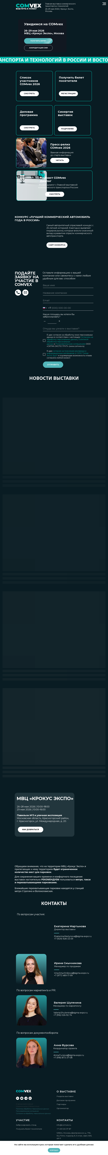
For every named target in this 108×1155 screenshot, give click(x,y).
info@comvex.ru (64, 1125)
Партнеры (61, 1104)
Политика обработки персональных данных (32, 1109)
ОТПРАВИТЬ (53, 365)
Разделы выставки (65, 1096)
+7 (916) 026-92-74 (63, 1015)
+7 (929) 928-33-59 (63, 939)
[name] (68, 285)
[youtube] (21, 1098)
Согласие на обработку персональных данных (33, 1113)
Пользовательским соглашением (71, 344)
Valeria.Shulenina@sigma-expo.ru (71, 1012)
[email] (68, 300)
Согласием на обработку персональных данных (70, 338)
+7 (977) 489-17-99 (63, 975)
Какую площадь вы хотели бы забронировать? (58, 315)
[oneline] (68, 328)
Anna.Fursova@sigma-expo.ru (69, 1055)
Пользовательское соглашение (27, 1111)
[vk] (17, 1098)
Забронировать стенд (26, 1125)
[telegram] (26, 1098)
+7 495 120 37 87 (64, 1129)
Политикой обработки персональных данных (67, 341)
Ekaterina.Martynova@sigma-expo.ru (73, 936)
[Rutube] (30, 1098)
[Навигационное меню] (104, 4)
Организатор (63, 1108)
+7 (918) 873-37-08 (63, 1057)
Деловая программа (66, 1100)
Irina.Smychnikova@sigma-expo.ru (71, 973)
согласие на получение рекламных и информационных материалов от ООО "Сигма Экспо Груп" (67, 353)
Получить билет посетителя (29, 1129)
